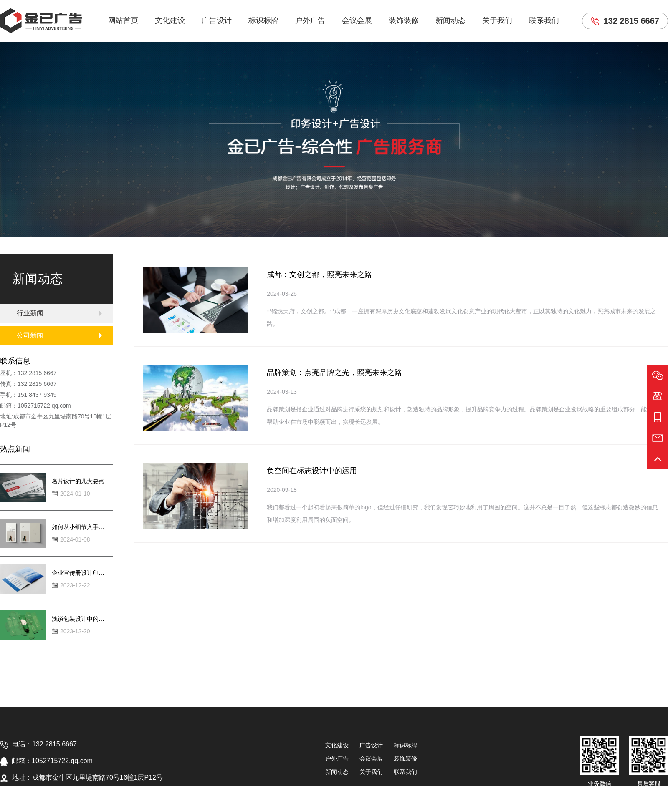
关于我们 (497, 20)
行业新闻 (30, 313)
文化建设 (170, 20)
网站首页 (123, 20)
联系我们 (544, 20)
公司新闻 (30, 335)
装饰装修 (404, 20)
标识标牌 (263, 20)
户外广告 (310, 20)
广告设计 (217, 20)
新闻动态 (450, 20)
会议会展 (357, 20)
